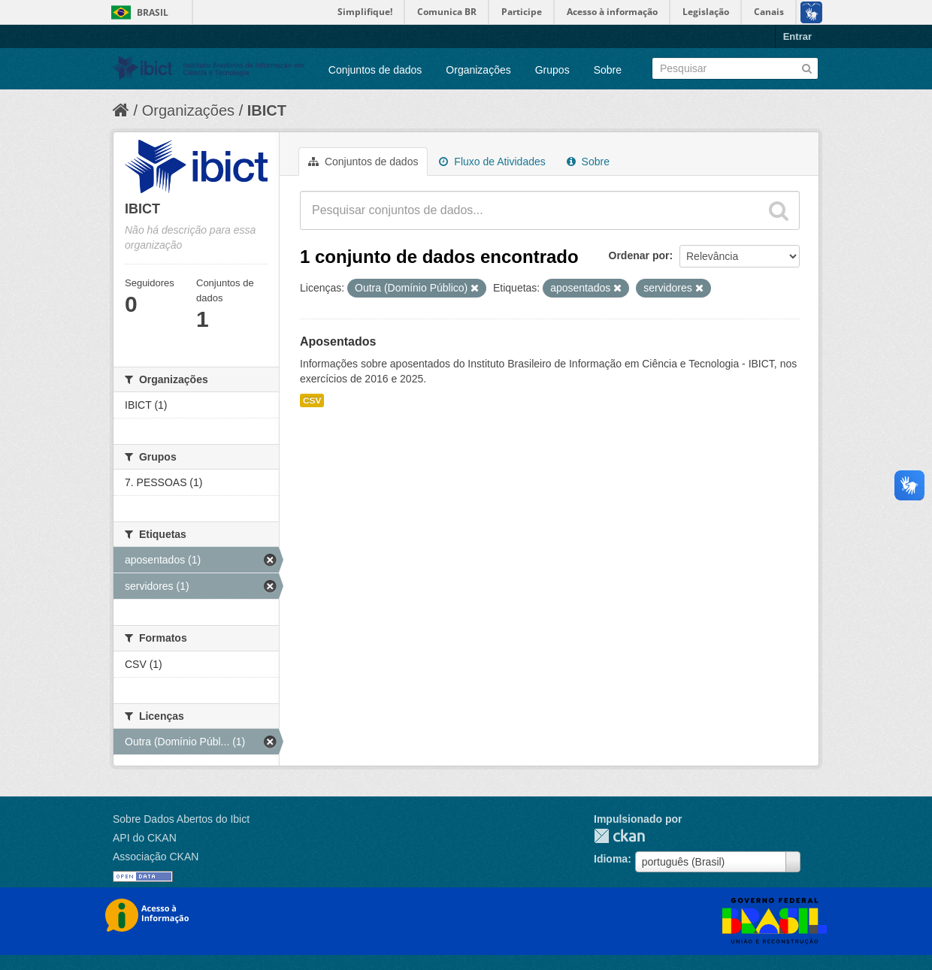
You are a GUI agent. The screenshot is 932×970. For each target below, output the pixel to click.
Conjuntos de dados (375, 70)
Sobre (608, 70)
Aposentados (338, 341)
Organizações (478, 70)
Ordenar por (639, 255)
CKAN (619, 836)
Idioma (611, 859)
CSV (312, 400)
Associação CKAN (155, 857)
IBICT (266, 110)
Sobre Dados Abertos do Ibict (181, 819)
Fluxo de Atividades (492, 162)
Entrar (797, 36)
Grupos (552, 70)
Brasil (152, 12)
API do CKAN (145, 838)
